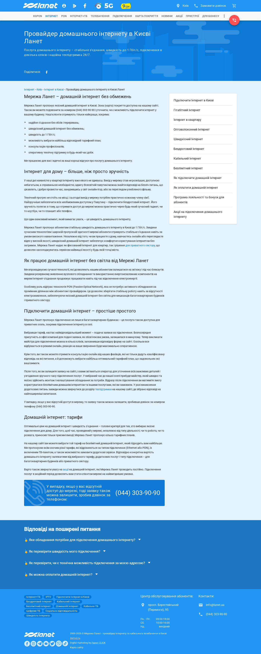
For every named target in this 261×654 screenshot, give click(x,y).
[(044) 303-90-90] (234, 20)
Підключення (122, 16)
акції (66, 469)
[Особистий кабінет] (64, 6)
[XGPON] (104, 6)
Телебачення (100, 16)
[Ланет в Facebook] (27, 644)
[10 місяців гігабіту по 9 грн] (126, 6)
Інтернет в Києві (54, 89)
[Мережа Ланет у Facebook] (85, 6)
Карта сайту (76, 647)
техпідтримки (103, 389)
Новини (167, 16)
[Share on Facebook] (46, 72)
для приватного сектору (140, 245)
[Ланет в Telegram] (40, 644)
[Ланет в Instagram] (33, 644)
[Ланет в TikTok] (65, 644)
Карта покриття (146, 16)
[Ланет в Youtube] (46, 644)
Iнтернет (51, 16)
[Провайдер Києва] (40, 6)
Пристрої (192, 16)
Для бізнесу (210, 16)
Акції (179, 16)
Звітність (75, 638)
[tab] (37, 16)
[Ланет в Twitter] (52, 644)
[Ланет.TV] (74, 6)
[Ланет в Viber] (59, 644)
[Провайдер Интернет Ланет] (43, 635)
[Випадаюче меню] (224, 16)
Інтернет (29, 89)
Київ (39, 89)
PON (64, 16)
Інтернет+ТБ (78, 16)
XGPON (37, 16)
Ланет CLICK (98, 642)
